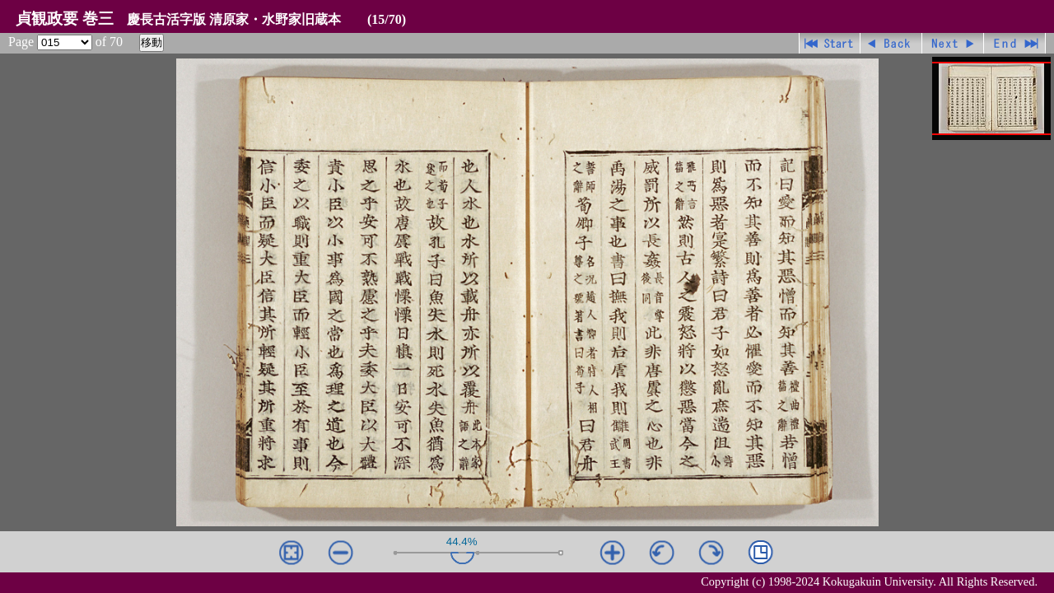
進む (953, 43)
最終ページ (1015, 43)
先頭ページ (829, 43)
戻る (891, 43)
